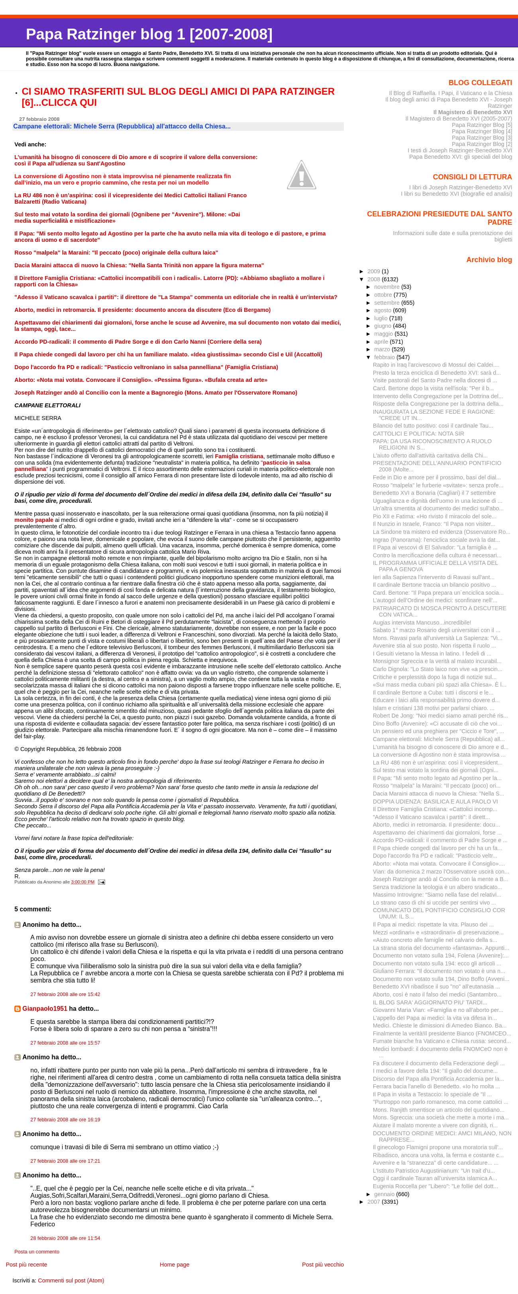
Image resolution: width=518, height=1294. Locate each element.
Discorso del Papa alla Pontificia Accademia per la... (438, 1079)
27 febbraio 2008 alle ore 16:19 (65, 1120)
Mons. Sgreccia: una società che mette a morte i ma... (441, 1117)
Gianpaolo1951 (44, 1008)
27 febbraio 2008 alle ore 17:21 (65, 1161)
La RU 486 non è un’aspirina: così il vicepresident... (437, 762)
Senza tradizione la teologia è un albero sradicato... (437, 887)
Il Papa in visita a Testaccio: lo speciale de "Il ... (432, 1094)
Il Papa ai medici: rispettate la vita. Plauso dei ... (433, 924)
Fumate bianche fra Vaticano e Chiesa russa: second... (442, 1041)
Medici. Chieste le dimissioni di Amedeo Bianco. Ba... (440, 1025)
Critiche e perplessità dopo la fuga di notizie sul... (434, 677)
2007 (374, 1202)
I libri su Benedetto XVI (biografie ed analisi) (456, 194)
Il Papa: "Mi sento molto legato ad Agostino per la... (437, 778)
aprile (382, 342)
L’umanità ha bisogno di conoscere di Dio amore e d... (441, 747)
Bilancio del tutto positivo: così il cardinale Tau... (433, 425)
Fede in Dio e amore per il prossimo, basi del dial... (437, 477)
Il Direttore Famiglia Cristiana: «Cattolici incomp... (435, 809)
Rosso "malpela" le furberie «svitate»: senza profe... (438, 485)
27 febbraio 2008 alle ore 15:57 (65, 1043)
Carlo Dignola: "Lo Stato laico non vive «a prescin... (437, 669)
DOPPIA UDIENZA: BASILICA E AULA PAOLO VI (435, 801)
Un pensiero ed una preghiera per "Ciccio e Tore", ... (438, 731)
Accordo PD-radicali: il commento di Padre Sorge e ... (440, 840)
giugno (383, 326)
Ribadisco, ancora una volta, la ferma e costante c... (438, 1155)
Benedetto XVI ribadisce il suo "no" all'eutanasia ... (436, 986)
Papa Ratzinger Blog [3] (482, 137)
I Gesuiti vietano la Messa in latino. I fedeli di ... (432, 653)
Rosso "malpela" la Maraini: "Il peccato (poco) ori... (437, 785)
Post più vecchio (323, 1264)
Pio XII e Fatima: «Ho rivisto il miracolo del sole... (434, 516)
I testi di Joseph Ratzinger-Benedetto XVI (460, 150)
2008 (374, 279)
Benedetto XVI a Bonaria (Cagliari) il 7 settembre (434, 493)
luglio (381, 318)
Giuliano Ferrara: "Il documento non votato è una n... (439, 971)
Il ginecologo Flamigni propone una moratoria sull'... (438, 1147)
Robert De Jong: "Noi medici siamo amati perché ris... (440, 715)
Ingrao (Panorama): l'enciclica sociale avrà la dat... (436, 540)
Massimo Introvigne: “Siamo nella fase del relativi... (437, 894)
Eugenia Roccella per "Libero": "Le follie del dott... (435, 1186)
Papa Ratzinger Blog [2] (482, 144)
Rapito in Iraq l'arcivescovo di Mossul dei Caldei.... (436, 365)
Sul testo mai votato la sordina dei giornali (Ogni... (435, 770)
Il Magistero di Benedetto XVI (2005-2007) (458, 118)
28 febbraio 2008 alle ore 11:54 (65, 1238)
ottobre (384, 295)
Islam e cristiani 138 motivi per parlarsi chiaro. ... (434, 708)
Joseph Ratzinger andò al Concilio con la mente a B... (440, 879)
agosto (383, 310)
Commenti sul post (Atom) (71, 1280)
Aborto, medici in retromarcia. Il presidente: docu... (436, 824)
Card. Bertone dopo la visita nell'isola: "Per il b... (433, 388)
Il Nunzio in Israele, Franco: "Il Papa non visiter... (434, 524)
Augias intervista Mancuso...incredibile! (422, 622)
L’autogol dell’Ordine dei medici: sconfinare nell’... (435, 600)
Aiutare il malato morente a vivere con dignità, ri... (435, 1125)
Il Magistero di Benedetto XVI (473, 112)
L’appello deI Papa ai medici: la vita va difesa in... (435, 1018)
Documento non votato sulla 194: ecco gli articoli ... (437, 963)
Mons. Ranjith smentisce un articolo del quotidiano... (438, 1110)
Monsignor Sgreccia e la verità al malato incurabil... (437, 661)
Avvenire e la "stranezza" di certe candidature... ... (436, 1163)
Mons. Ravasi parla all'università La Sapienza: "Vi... (437, 638)
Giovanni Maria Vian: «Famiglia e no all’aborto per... (438, 1010)
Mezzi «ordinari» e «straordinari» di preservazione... (438, 932)
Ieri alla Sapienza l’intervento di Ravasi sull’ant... (434, 577)
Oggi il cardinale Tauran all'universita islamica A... (435, 1178)
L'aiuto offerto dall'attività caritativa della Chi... (430, 455)
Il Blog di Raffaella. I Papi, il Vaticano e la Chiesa (450, 93)
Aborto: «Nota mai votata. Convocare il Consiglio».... (439, 863)
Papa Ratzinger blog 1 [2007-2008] (149, 34)
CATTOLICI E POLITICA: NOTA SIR (418, 433)
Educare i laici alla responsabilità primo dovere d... (436, 700)
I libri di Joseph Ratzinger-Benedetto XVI (460, 187)
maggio (384, 334)
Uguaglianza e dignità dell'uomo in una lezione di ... (437, 501)
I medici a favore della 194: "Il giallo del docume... (435, 1071)
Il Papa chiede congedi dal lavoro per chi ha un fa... (437, 848)
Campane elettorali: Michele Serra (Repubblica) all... (439, 739)
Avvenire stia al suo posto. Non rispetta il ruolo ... (434, 645)
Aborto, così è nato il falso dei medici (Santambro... (437, 994)
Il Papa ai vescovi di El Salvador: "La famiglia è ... (435, 547)
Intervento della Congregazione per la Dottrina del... (438, 396)
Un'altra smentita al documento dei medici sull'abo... (438, 508)
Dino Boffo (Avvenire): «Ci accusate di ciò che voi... (437, 723)
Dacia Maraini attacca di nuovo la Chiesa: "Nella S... (438, 793)
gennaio (385, 1194)
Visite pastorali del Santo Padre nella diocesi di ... (435, 380)
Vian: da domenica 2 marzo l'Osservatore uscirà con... (441, 871)
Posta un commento (36, 1252)
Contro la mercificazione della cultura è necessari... (437, 555)
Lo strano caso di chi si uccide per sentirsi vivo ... (434, 902)
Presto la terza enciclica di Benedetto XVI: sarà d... (437, 373)
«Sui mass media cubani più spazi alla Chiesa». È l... (439, 684)
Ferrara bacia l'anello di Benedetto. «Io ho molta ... (436, 1086)
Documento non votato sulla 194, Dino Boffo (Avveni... (441, 979)
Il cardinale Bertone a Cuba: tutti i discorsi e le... (433, 692)
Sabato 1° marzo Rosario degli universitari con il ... (436, 630)
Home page (174, 1264)
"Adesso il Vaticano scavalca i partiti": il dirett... (431, 817)
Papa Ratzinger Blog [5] (482, 125)
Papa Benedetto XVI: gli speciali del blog (460, 157)
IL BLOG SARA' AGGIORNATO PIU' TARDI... (430, 1002)
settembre (387, 303)
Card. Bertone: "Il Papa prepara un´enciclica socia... (438, 593)
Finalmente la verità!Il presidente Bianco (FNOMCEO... (442, 1033)
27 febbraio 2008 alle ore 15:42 (65, 994)
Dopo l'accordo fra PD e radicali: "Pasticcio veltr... (435, 855)
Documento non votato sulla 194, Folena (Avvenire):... (441, 955)
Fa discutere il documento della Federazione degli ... (439, 1063)
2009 (374, 271)
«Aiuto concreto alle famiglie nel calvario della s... (435, 940)
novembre (387, 287)
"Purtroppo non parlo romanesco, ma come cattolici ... (440, 1102)
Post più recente (26, 1264)
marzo (383, 349)
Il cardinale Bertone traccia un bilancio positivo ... (434, 585)
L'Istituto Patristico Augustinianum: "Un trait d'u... (434, 1171)
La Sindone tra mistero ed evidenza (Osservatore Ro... (441, 532)
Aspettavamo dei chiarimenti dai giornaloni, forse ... (437, 832)
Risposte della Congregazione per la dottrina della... (438, 404)
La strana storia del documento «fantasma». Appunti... (441, 948)
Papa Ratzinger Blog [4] (482, 131)
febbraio (385, 357)
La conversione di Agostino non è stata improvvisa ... (439, 754)
